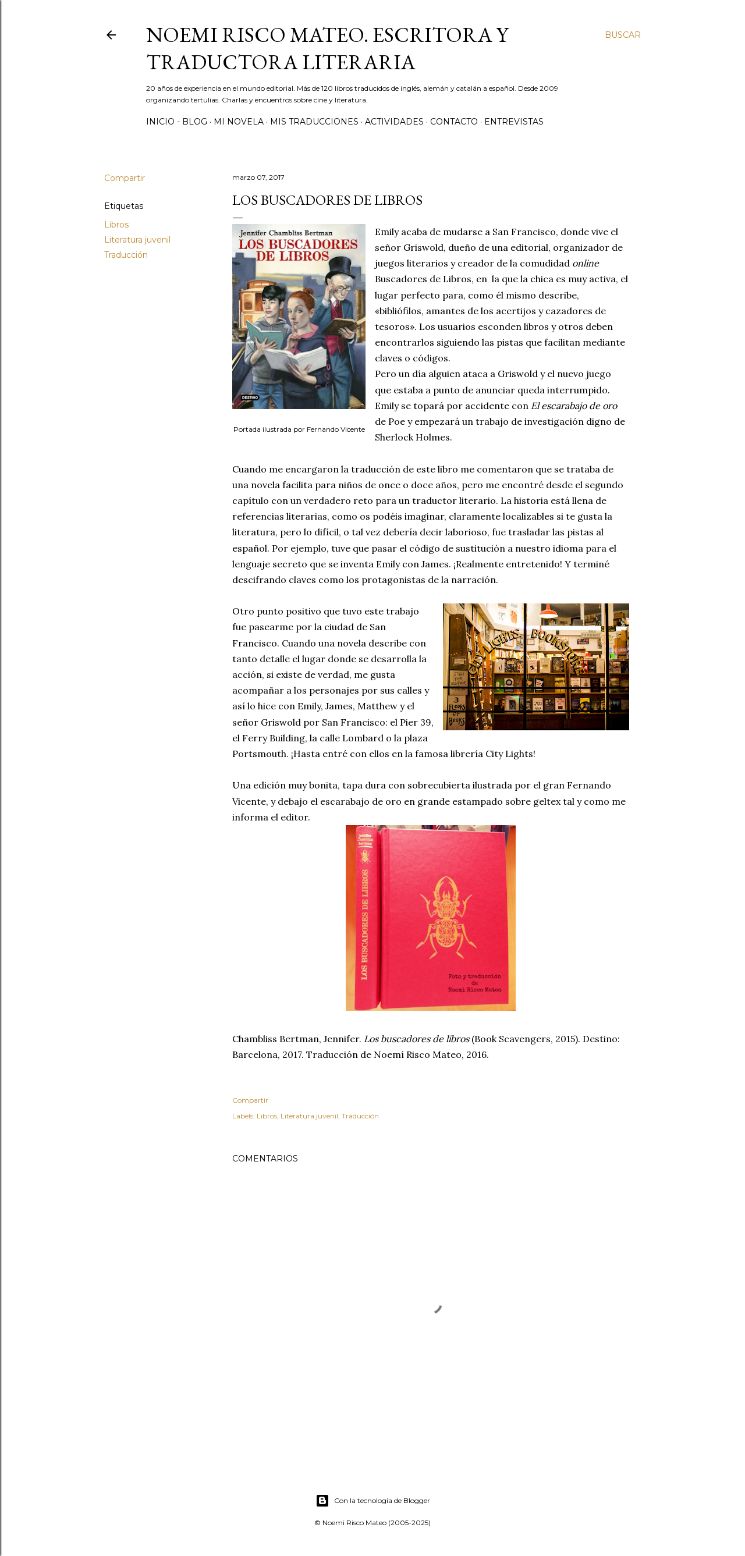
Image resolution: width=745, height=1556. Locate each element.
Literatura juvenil (137, 240)
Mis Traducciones (314, 121)
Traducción (126, 255)
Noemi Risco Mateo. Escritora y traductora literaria (327, 48)
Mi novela (239, 121)
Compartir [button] (124, 178)
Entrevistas (514, 121)
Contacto (454, 121)
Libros (116, 224)
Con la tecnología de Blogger (372, 1501)
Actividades (394, 121)
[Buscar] (623, 35)
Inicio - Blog (176, 121)
